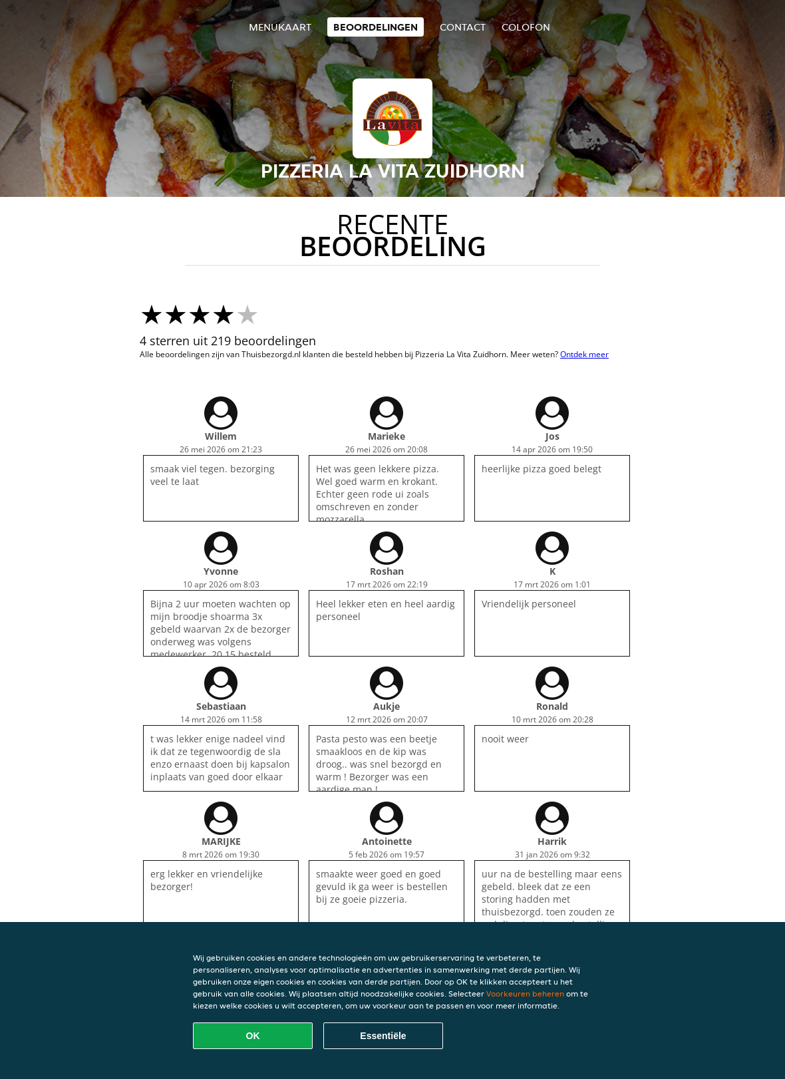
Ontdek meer (584, 354)
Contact (463, 27)
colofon (526, 27)
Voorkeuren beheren (525, 994)
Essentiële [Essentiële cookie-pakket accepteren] (383, 1035)
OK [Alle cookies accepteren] (253, 1035)
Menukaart (280, 27)
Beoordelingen (375, 27)
